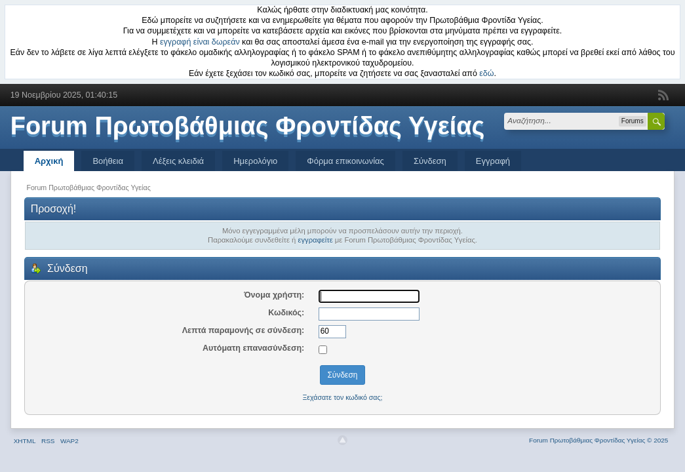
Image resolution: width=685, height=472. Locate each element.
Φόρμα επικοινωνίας (345, 161)
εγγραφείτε (315, 240)
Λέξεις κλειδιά (178, 161)
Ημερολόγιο (255, 161)
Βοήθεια (107, 161)
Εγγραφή (493, 161)
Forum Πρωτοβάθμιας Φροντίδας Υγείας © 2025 (598, 440)
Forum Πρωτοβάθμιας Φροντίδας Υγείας (247, 126)
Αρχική (49, 161)
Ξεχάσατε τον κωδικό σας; (342, 397)
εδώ (486, 73)
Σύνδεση (430, 161)
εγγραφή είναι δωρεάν (200, 42)
